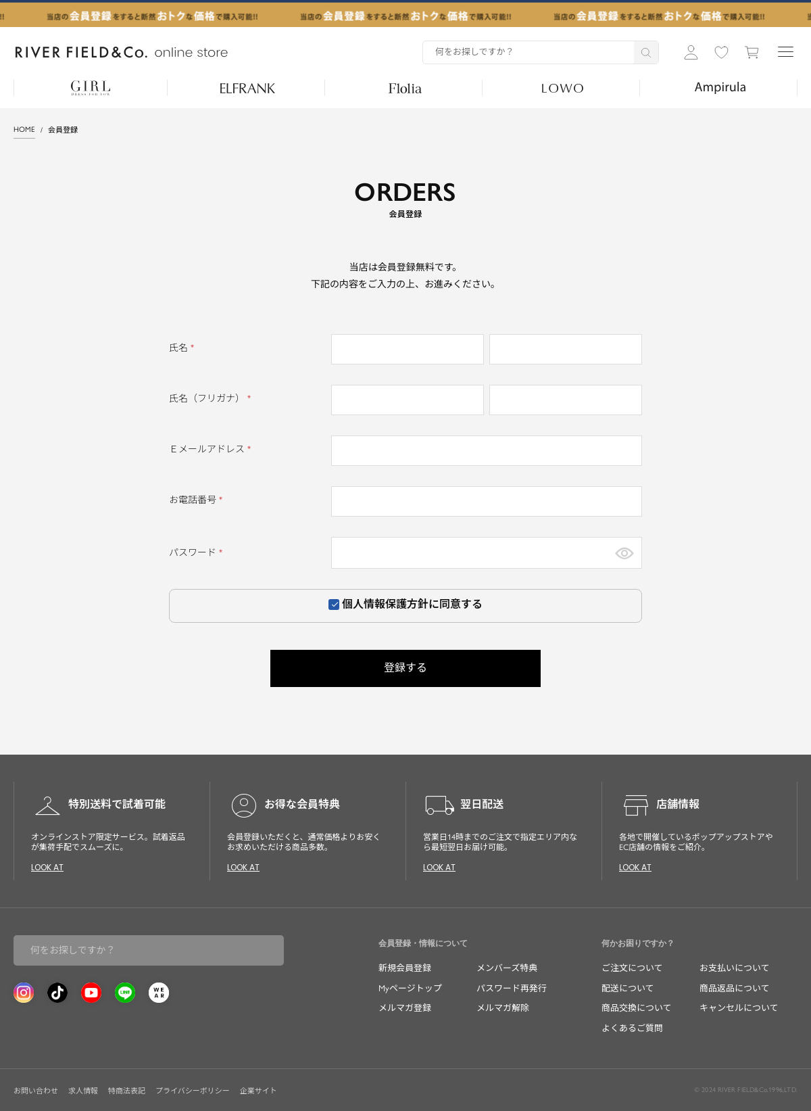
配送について (627, 988)
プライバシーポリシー (192, 1091)
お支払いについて (734, 968)
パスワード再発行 (511, 988)
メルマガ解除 (502, 1008)
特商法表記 (126, 1091)
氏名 (183, 348)
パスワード (197, 553)
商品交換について (636, 1008)
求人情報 (83, 1091)
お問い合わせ (36, 1091)
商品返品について (734, 988)
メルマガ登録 (404, 1008)
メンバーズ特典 (506, 968)
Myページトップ (410, 988)
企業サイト (258, 1091)
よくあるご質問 (632, 1028)
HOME (24, 129)
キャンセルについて (739, 1008)
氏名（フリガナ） (212, 398)
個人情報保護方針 (385, 604)
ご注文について (632, 968)
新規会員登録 (404, 968)
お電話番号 (197, 500)
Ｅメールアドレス (212, 449)
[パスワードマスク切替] (624, 553)
